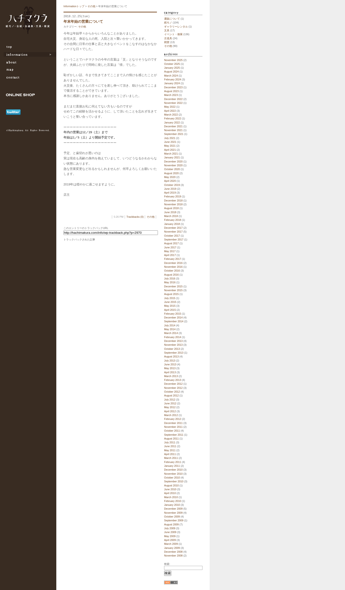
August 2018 (171, 208)
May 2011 (170, 450)
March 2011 (171, 457)
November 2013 (173, 344)
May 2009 (170, 536)
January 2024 (172, 83)
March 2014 (171, 333)
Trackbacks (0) (135, 216)
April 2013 (170, 372)
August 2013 (171, 356)
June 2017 (170, 247)
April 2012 (170, 411)
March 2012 (171, 415)
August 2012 (171, 395)
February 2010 (172, 501)
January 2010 (172, 504)
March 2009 (171, 543)
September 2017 (173, 239)
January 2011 (172, 465)
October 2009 (172, 516)
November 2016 (173, 266)
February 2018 (172, 219)
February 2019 (172, 196)
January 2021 (172, 157)
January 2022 (172, 122)
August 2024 (171, 71)
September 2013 (173, 352)
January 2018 (172, 224)
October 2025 (172, 63)
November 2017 (173, 231)
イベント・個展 (173, 34)
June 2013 (170, 364)
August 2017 (171, 243)
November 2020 (173, 165)
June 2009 (170, 532)
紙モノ (168, 22)
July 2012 (169, 399)
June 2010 (170, 489)
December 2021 (173, 126)
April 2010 (170, 493)
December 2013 (173, 341)
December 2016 (173, 263)
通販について (172, 18)
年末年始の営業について (83, 21)
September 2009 (173, 520)
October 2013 (172, 348)
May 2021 (170, 145)
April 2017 (170, 255)
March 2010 (171, 497)
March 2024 (171, 75)
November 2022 (173, 102)
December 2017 (173, 227)
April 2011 (170, 454)
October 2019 (172, 185)
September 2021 (173, 134)
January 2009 (172, 547)
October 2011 (172, 430)
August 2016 (171, 274)
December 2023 (173, 87)
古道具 (168, 38)
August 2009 (171, 524)
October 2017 (172, 235)
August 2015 (171, 294)
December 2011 (173, 423)
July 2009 (169, 528)
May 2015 (170, 305)
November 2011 (173, 426)
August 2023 (171, 91)
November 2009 (173, 512)
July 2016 (169, 278)
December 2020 (173, 161)
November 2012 (173, 387)
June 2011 (170, 446)
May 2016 (170, 282)
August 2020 (171, 173)
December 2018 (173, 200)
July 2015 (169, 298)
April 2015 (170, 309)
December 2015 (173, 286)
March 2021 (171, 153)
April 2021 (170, 149)
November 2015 (173, 290)
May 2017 (170, 251)
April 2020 (170, 180)
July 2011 (169, 442)
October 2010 (172, 477)
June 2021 (170, 141)
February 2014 (172, 337)
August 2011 (171, 438)
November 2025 (173, 60)
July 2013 (169, 360)
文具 (166, 30)
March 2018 (171, 216)
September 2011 (173, 434)
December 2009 (173, 508)
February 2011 (172, 462)
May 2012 (170, 407)
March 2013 (171, 376)
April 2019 (170, 192)
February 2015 (172, 313)
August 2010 (171, 485)
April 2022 (170, 110)
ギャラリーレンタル (176, 26)
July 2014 (169, 325)
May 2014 (170, 329)
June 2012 (170, 403)
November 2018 (173, 204)
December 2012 (173, 383)
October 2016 (172, 270)
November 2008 (173, 555)
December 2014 (173, 317)
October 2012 (172, 391)
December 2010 (173, 469)
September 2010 (173, 481)
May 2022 (170, 106)
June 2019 (170, 188)
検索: (167, 563)
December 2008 (173, 551)
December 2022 (173, 99)
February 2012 (172, 418)
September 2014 (173, 321)
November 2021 (173, 130)
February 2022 (172, 118)
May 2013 (170, 368)
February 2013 (172, 379)
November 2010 (173, 473)
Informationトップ (73, 6)
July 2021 (169, 138)
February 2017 (172, 258)
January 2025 (172, 67)
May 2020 (170, 177)
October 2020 (172, 169)
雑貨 (166, 42)
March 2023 (171, 95)
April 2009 (170, 540)
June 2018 (170, 212)
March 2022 (171, 114)
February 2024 (172, 79)
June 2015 (170, 302)
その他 (91, 6)
